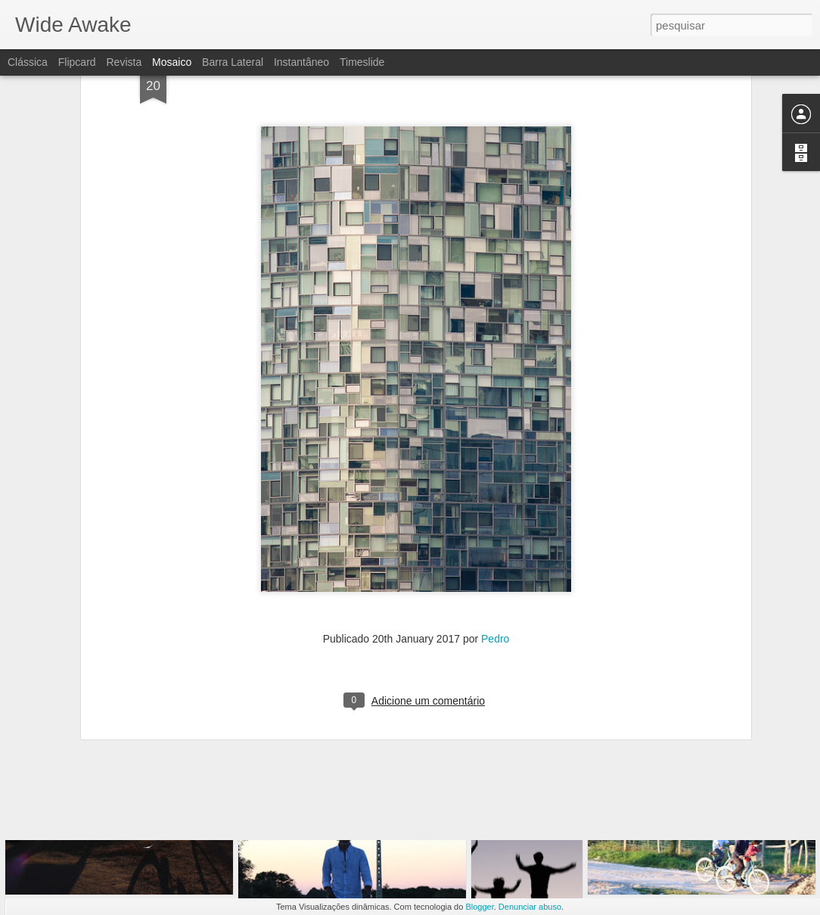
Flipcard (77, 62)
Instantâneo (301, 62)
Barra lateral (232, 62)
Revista (123, 62)
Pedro (495, 534)
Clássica (28, 62)
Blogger (479, 906)
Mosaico (171, 62)
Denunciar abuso (530, 906)
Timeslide (362, 62)
